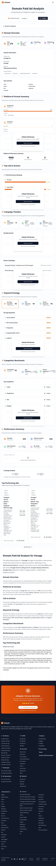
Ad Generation (7, 776)
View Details (20, 540)
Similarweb (3, 834)
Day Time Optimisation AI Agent (27, 796)
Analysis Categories (10, 26)
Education (40, 808)
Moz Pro (3, 816)
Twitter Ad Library (5, 757)
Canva (2, 804)
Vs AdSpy (40, 743)
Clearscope (3, 846)
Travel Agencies (42, 801)
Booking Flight (23, 819)
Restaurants (23, 770)
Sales (39, 827)
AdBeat (3, 794)
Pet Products (23, 761)
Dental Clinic (23, 752)
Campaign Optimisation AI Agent (28, 801)
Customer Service (42, 804)
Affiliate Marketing (24, 812)
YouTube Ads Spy (5, 743)
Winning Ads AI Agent (25, 794)
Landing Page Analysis (6, 773)
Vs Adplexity (41, 745)
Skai (2, 832)
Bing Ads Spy (4, 753)
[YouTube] (19, 859)
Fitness (21, 766)
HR (20, 833)
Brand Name (7, 61)
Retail (21, 773)
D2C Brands (22, 741)
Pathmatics (3, 820)
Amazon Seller (23, 817)
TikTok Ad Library (5, 745)
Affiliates (22, 745)
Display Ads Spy (5, 760)
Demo (40, 752)
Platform (24, 776)
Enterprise (40, 811)
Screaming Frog (5, 818)
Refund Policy (38, 859)
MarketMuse (4, 811)
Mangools (3, 808)
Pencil (2, 823)
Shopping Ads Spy (5, 750)
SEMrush (3, 830)
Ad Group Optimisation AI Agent (27, 799)
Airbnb (21, 815)
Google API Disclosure (45, 859)
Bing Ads (22, 784)
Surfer (2, 844)
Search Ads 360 (4, 827)
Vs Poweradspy (42, 738)
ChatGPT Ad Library (5, 764)
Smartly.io (3, 841)
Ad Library (6, 736)
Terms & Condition (31, 859)
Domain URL (7, 56)
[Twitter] (17, 859)
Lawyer (21, 822)
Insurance (40, 797)
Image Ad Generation (6, 781)
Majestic (3, 806)
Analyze (43, 18)
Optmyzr (3, 813)
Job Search (41, 799)
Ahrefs (2, 799)
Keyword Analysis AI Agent (26, 808)
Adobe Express (4, 797)
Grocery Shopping (42, 830)
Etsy (39, 813)
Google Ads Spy (5, 738)
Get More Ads (28, 547)
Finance (40, 816)
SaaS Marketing (42, 825)
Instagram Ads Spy (5, 762)
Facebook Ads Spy (5, 741)
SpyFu (2, 848)
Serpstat (3, 837)
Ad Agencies (23, 738)
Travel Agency (23, 756)
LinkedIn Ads (23, 786)
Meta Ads (22, 781)
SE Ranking (3, 825)
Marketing (40, 820)
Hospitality (22, 826)
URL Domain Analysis (6, 770)
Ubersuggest (4, 839)
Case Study (43, 749)
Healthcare (22, 763)
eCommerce (41, 806)
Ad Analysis (6, 768)
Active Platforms (8, 71)
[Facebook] (22, 859)
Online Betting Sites (24, 759)
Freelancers (22, 743)
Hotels (21, 831)
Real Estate (22, 754)
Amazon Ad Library (5, 755)
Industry (6, 66)
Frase (2, 801)
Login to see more (28, 143)
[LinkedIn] (14, 859)
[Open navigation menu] (52, 2)
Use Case (24, 749)
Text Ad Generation (5, 779)
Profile (23, 736)
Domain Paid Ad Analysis (46, 755)
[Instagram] (12, 859)
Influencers (41, 794)
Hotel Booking (23, 829)
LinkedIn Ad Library (5, 748)
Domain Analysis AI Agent (26, 810)
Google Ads (22, 779)
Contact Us (53, 859)
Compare (41, 736)
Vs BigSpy (40, 741)
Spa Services (23, 768)
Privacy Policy (25, 859)
